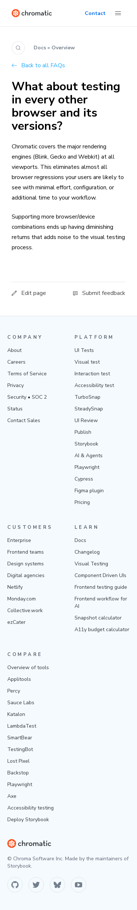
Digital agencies (26, 575)
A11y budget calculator (102, 629)
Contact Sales (23, 420)
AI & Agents (89, 455)
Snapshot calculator (98, 617)
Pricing (82, 502)
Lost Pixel (18, 761)
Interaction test (92, 373)
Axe (11, 796)
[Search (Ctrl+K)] (18, 47)
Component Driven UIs (100, 575)
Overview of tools (28, 667)
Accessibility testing (30, 807)
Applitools (19, 679)
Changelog (87, 552)
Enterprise (19, 540)
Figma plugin (89, 490)
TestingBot (20, 749)
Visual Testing (91, 563)
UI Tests (84, 350)
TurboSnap (87, 397)
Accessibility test (94, 385)
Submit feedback (99, 293)
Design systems (25, 563)
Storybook (86, 443)
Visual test (87, 362)
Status (15, 408)
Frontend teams (25, 552)
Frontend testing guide (101, 587)
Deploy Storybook (28, 819)
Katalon (16, 714)
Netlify (15, 587)
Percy (13, 690)
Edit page (29, 293)
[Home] (32, 13)
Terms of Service (27, 373)
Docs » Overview (54, 47)
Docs (80, 540)
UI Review (86, 420)
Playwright (87, 467)
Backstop (18, 772)
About (14, 350)
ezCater (16, 622)
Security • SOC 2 (27, 397)
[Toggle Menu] (118, 13)
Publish (83, 432)
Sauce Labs (20, 702)
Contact (95, 13)
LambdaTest (21, 726)
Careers (16, 362)
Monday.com (21, 598)
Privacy (15, 385)
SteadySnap (89, 408)
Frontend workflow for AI (101, 602)
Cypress (84, 478)
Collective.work (25, 610)
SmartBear (19, 737)
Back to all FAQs (38, 65)
